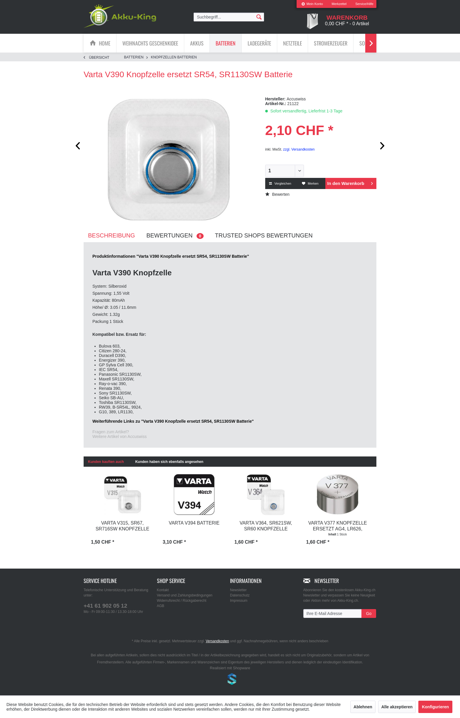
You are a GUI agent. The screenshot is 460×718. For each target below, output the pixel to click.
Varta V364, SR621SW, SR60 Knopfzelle (266, 525)
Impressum (238, 601)
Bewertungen (175, 235)
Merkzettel (339, 4)
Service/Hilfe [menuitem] (364, 4)
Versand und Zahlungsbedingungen (185, 595)
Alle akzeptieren (397, 706)
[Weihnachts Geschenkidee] (150, 43)
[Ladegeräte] (259, 43)
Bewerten (277, 194)
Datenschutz (240, 595)
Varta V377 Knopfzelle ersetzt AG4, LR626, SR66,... (337, 526)
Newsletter (238, 590)
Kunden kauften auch (106, 462)
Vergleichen (280, 183)
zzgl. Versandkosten (298, 149)
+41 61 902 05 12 (105, 606)
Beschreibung (111, 235)
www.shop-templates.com (230, 680)
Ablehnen (363, 706)
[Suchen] (259, 17)
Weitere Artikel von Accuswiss (119, 436)
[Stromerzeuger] (330, 43)
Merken (310, 183)
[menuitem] (312, 4)
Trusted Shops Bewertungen (264, 235)
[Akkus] (196, 43)
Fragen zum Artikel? (110, 431)
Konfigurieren (435, 706)
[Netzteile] (292, 43)
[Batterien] (225, 43)
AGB (160, 606)
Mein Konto (312, 4)
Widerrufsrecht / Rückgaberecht (182, 601)
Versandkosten (217, 641)
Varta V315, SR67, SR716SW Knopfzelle (122, 525)
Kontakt (163, 590)
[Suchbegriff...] (229, 17)
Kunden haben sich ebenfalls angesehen (169, 462)
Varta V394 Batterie (194, 522)
